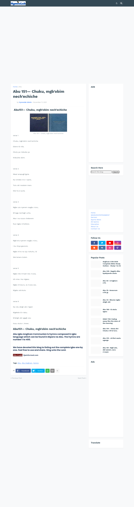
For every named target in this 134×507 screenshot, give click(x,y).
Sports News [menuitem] (96, 220)
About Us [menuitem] (94, 226)
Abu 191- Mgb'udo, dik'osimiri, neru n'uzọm (110, 350)
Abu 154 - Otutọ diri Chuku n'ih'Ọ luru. (110, 330)
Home (15, 87)
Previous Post (17, 378)
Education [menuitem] (95, 224)
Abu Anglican (27, 363)
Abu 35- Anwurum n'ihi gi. (110, 291)
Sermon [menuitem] (94, 217)
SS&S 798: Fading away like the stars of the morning (111, 321)
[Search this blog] (101, 172)
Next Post (81, 378)
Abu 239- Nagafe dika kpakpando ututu (111, 272)
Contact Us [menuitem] (95, 229)
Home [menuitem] (93, 213)
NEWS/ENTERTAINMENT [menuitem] (100, 215)
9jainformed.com (30, 355)
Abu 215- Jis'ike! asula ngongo (112, 339)
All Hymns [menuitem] (95, 222)
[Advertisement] (67, 45)
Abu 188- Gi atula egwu (110, 310)
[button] (116, 3)
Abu (20, 87)
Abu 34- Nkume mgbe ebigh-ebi (111, 301)
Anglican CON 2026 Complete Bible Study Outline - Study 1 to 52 (112, 264)
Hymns (36, 363)
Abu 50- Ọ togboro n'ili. (110, 282)
